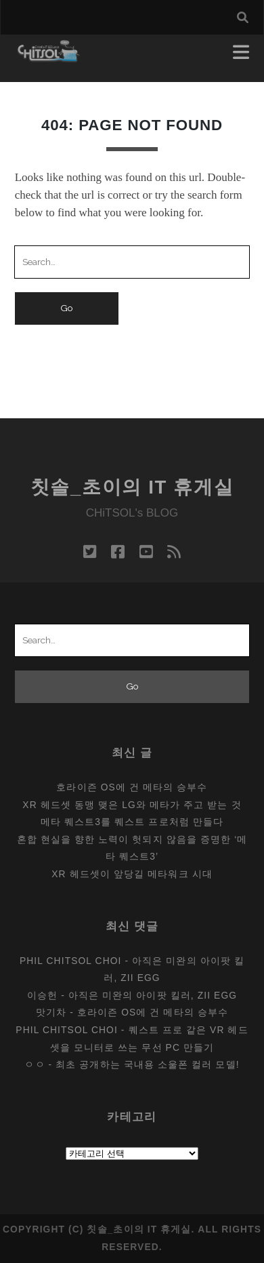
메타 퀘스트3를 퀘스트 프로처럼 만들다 (132, 821)
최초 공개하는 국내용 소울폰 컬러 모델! (147, 1064)
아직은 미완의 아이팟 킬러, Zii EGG (152, 995)
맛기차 (51, 1012)
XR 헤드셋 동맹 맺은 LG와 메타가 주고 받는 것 (131, 804)
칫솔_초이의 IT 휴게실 (132, 487)
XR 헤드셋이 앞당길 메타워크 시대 (132, 873)
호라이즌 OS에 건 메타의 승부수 (131, 787)
